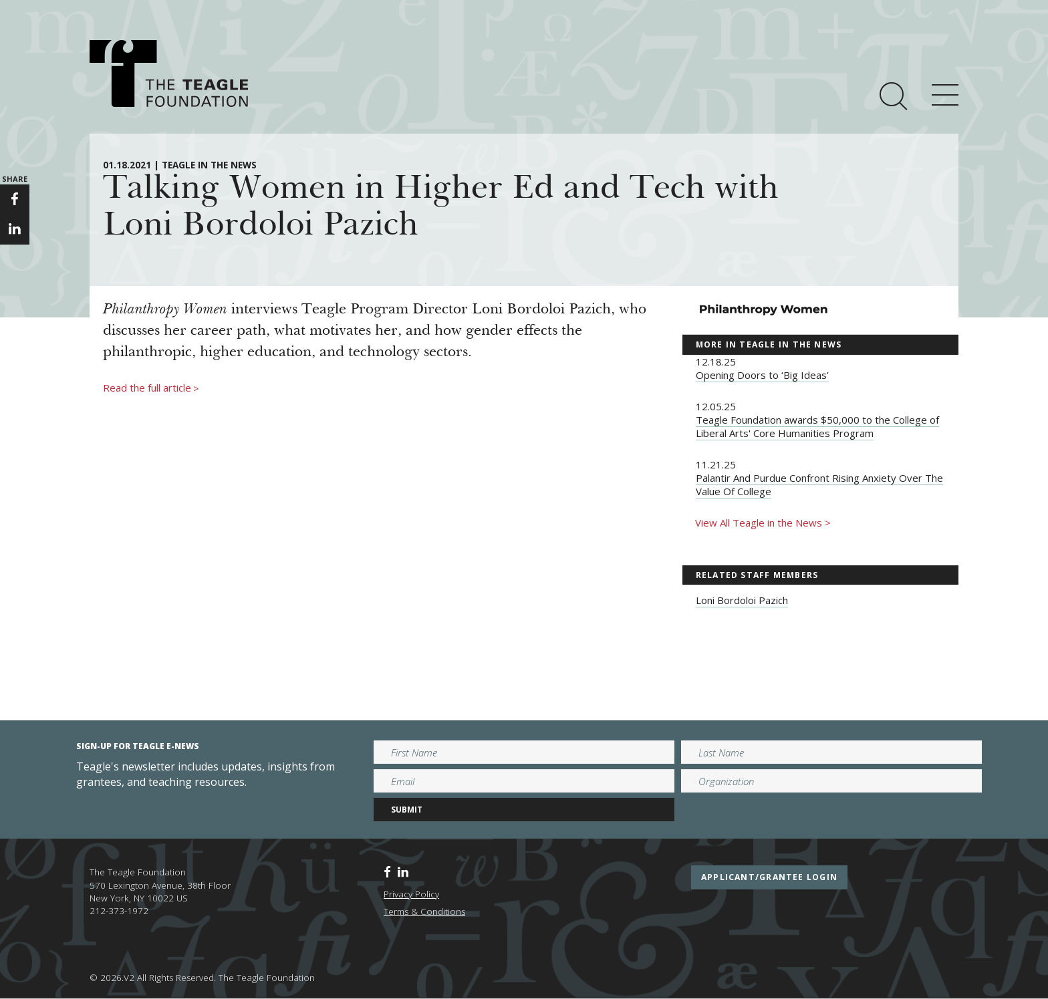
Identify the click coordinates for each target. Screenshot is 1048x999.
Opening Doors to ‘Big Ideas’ (762, 375)
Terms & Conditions (424, 911)
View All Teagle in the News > (763, 522)
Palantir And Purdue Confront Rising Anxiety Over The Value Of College (819, 484)
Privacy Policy (411, 894)
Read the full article (151, 388)
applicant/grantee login (769, 877)
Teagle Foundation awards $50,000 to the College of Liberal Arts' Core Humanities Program (817, 426)
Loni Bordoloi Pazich (742, 600)
